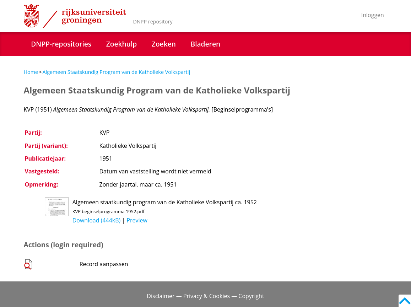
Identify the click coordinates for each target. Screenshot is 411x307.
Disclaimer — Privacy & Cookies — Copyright (205, 296)
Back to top (405, 301)
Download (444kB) (96, 220)
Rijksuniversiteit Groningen (75, 16)
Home (31, 72)
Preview (136, 220)
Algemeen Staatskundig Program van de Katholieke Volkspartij (116, 72)
